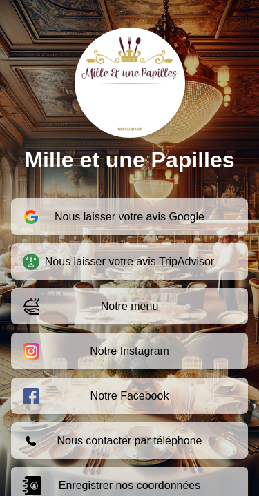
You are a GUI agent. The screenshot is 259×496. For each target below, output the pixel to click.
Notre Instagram (96, 351)
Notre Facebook (96, 396)
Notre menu (90, 306)
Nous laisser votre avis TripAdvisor (118, 262)
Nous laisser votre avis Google (113, 217)
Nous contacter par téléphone (112, 441)
